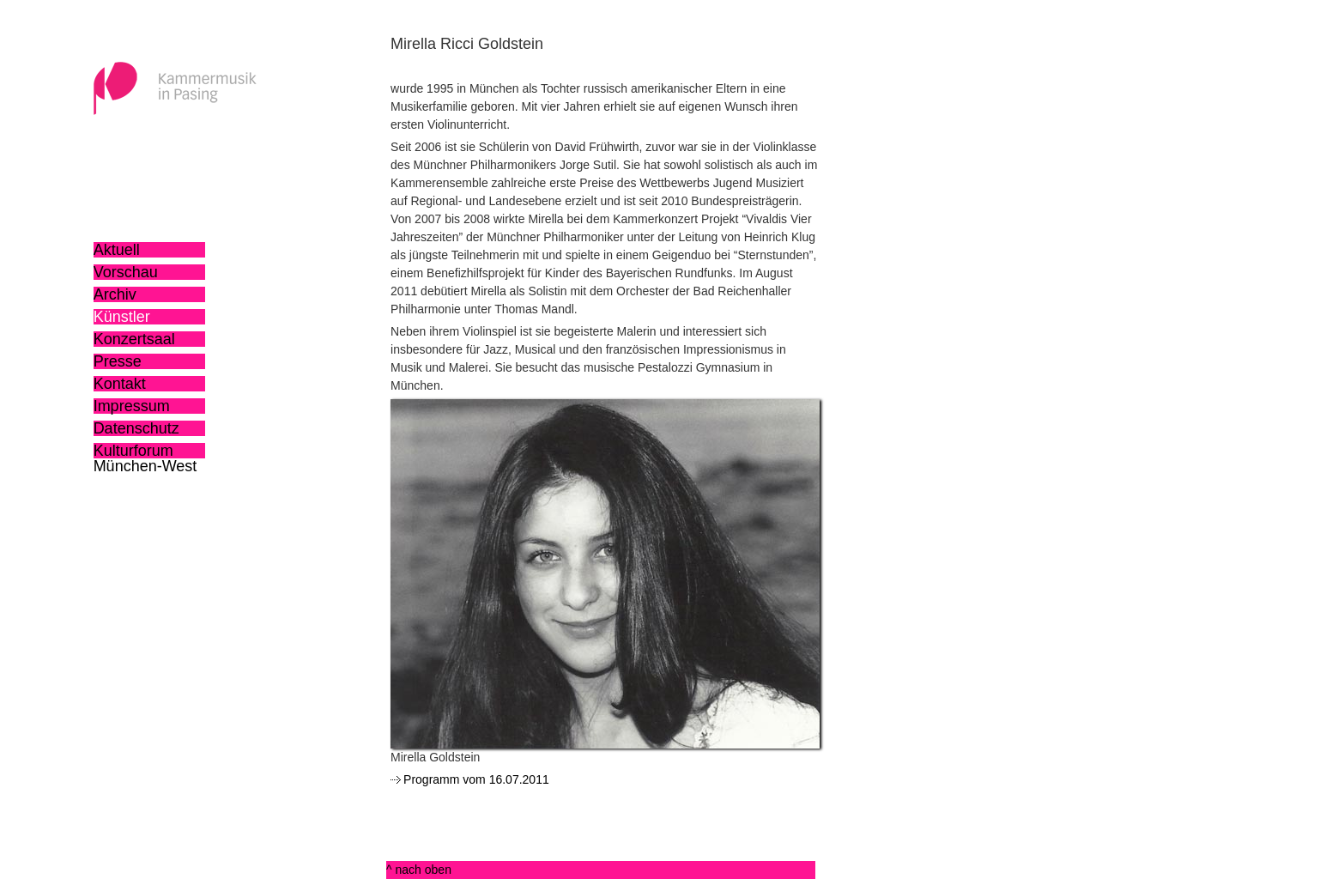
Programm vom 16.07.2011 (476, 779)
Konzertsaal (134, 339)
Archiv (115, 294)
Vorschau (126, 272)
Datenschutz (136, 428)
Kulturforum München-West (145, 450)
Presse (118, 361)
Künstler (122, 316)
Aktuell (117, 250)
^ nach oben (418, 869)
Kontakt (120, 383)
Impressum (132, 406)
